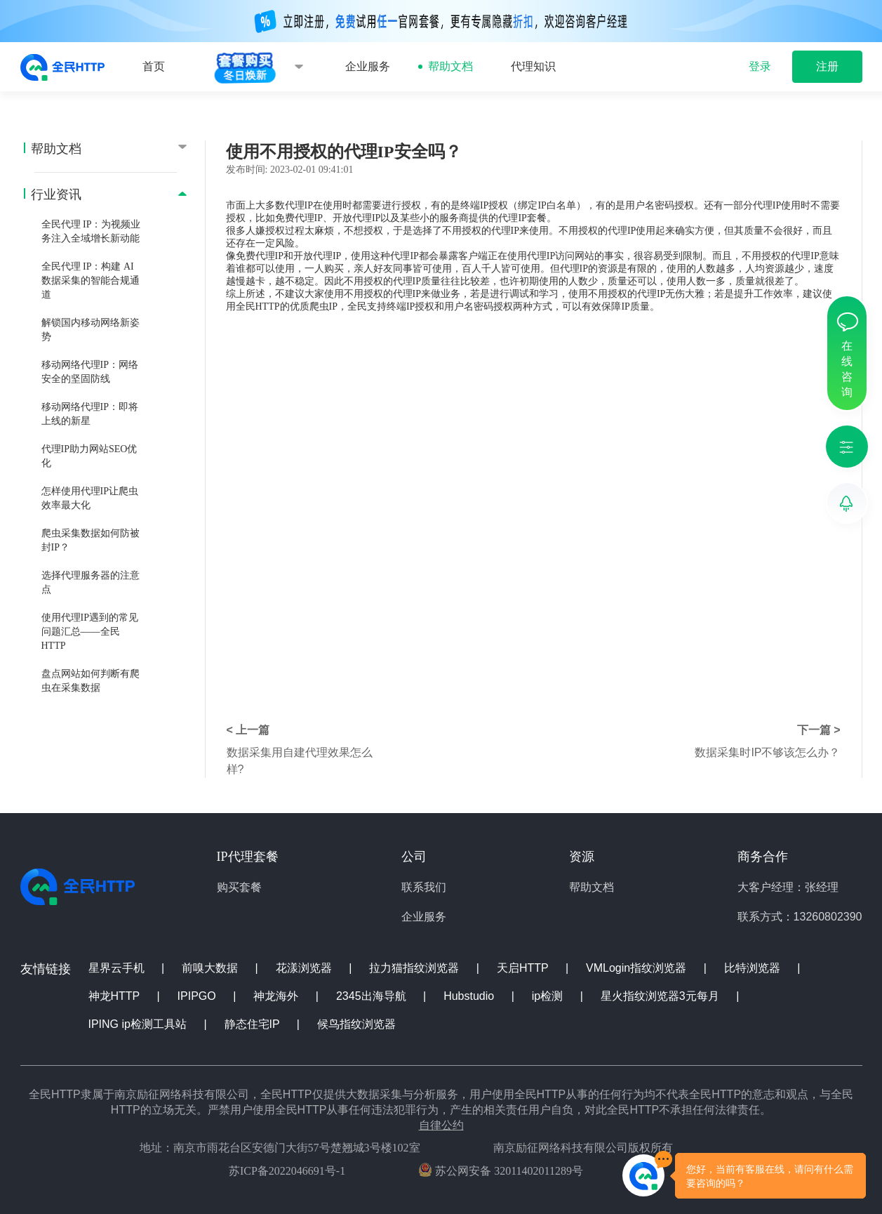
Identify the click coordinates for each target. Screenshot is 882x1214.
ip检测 (549, 996)
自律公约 (441, 1125)
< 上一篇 (248, 730)
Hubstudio (470, 996)
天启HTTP (524, 968)
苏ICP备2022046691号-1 (287, 1171)
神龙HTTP (115, 996)
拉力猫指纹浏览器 (415, 968)
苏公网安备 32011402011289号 (500, 1170)
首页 (153, 66)
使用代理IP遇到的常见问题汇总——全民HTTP (89, 631)
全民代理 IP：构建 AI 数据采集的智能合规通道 (90, 280)
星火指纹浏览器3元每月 (661, 996)
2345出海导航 (372, 996)
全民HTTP (258, 306)
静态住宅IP (254, 1024)
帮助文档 (450, 66)
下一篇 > (819, 730)
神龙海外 (277, 996)
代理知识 (533, 66)
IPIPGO (199, 996)
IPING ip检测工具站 (139, 1024)
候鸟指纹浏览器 (356, 1024)
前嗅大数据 (211, 968)
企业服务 (367, 66)
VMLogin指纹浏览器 (638, 968)
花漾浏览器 (305, 968)
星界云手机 (117, 968)
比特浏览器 (753, 968)
